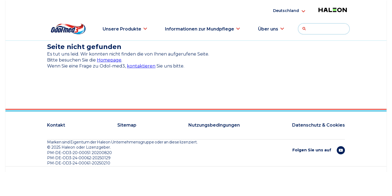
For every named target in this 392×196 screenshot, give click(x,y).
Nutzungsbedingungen (214, 125)
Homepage (109, 60)
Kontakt (56, 125)
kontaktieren (141, 66)
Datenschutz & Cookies (318, 125)
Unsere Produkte (122, 29)
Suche (305, 29)
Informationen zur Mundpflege (199, 29)
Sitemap (126, 125)
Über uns (268, 29)
